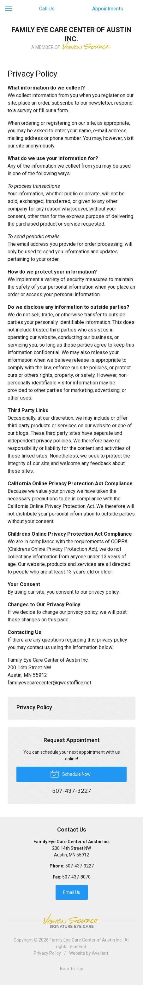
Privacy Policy (34, 707)
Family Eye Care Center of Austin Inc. (86, 939)
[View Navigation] (10, 8)
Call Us (47, 9)
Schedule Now (70, 773)
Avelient (100, 953)
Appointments (107, 9)
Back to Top (71, 968)
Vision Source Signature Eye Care (71, 920)
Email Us (71, 892)
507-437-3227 (79, 865)
